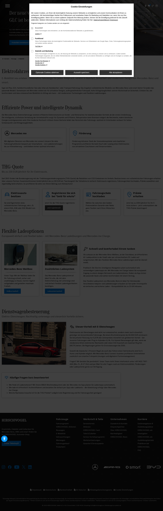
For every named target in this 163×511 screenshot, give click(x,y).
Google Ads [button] (39, 63)
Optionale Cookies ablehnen (47, 72)
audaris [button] (38, 34)
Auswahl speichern (81, 72)
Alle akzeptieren (115, 72)
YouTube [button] (38, 46)
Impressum (114, 20)
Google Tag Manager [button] (42, 61)
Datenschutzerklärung (101, 20)
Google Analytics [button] (41, 65)
